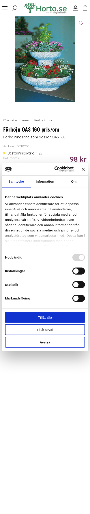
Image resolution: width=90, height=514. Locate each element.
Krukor (26, 120)
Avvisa (45, 342)
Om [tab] (74, 181)
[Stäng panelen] (83, 169)
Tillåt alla (45, 317)
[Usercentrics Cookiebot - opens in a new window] (55, 169)
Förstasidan (10, 120)
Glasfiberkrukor (43, 120)
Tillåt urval (45, 330)
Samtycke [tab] (16, 181)
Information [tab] (45, 181)
